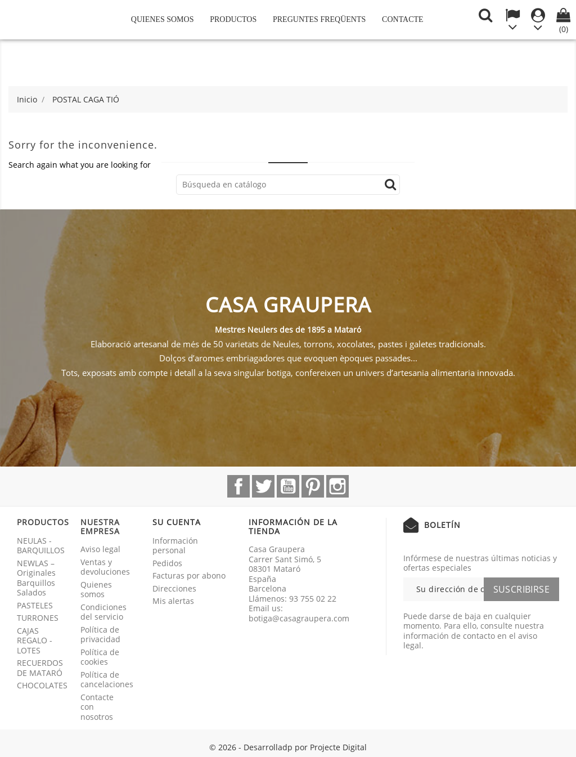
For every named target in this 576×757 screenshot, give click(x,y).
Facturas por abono (189, 575)
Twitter (263, 486)
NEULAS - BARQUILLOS (41, 545)
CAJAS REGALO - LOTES (34, 640)
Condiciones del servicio (103, 612)
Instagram (337, 486)
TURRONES (37, 617)
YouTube (288, 486)
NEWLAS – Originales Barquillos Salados (36, 578)
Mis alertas (173, 600)
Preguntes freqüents (319, 19)
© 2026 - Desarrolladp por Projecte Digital (288, 747)
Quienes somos (162, 19)
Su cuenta (176, 522)
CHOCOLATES (42, 685)
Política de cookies (99, 657)
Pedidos (167, 563)
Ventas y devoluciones (105, 567)
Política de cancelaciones (106, 679)
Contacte (403, 19)
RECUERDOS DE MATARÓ (40, 667)
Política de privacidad (100, 634)
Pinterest (313, 486)
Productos (233, 19)
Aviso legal (100, 549)
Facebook (238, 486)
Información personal (175, 545)
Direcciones (174, 588)
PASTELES (35, 605)
